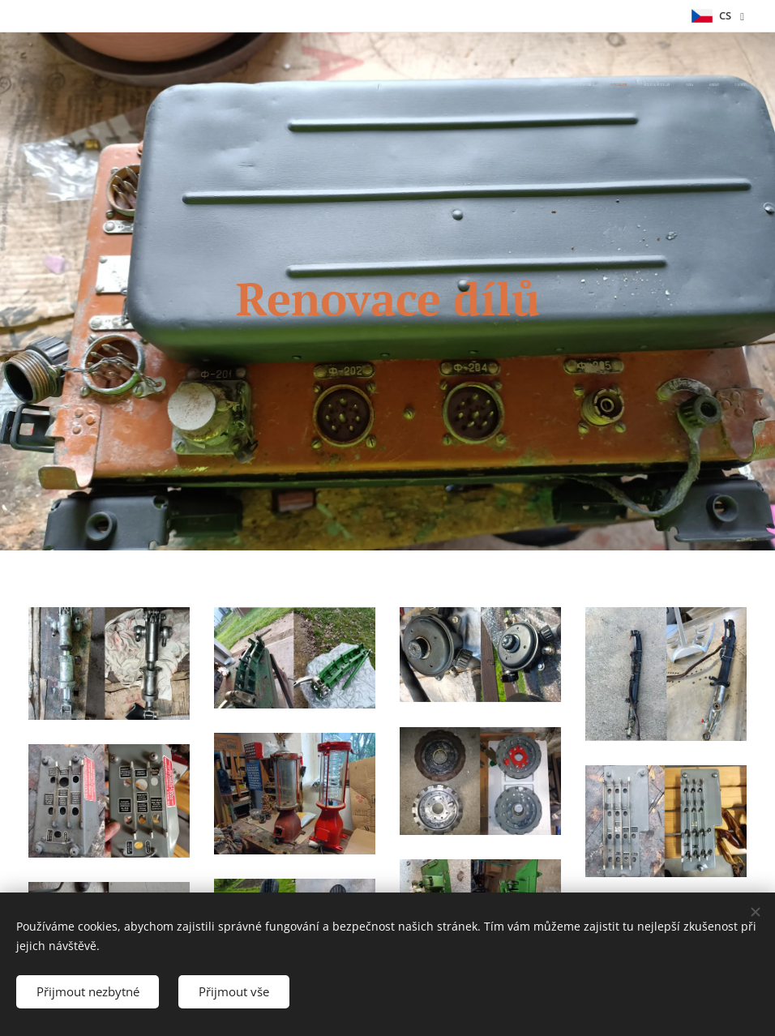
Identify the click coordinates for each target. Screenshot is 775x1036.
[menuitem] (651, 85)
